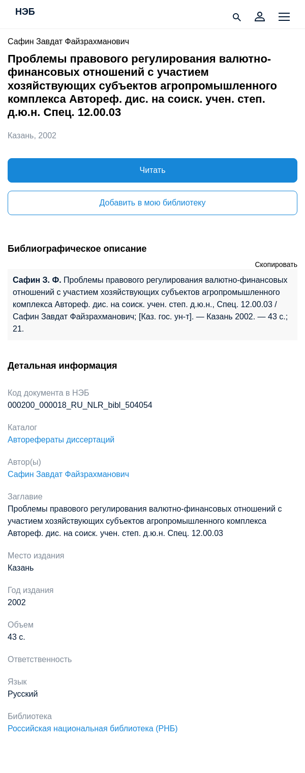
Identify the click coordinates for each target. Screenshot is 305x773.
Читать (153, 170)
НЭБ (25, 12)
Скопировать (276, 264)
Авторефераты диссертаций (61, 439)
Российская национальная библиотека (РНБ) (93, 728)
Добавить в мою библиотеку (152, 202)
